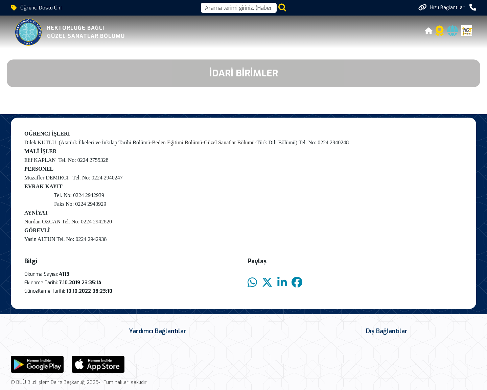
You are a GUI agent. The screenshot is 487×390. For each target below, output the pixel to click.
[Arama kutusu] (239, 8)
